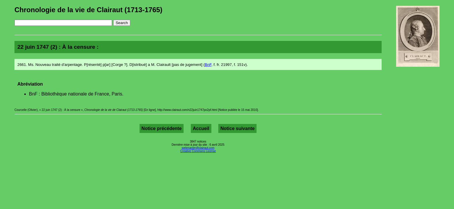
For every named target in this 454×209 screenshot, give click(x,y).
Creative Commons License (198, 151)
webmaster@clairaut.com (198, 147)
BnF (208, 64)
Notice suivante (237, 128)
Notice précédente (162, 128)
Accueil (201, 128)
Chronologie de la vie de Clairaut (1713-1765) (88, 10)
